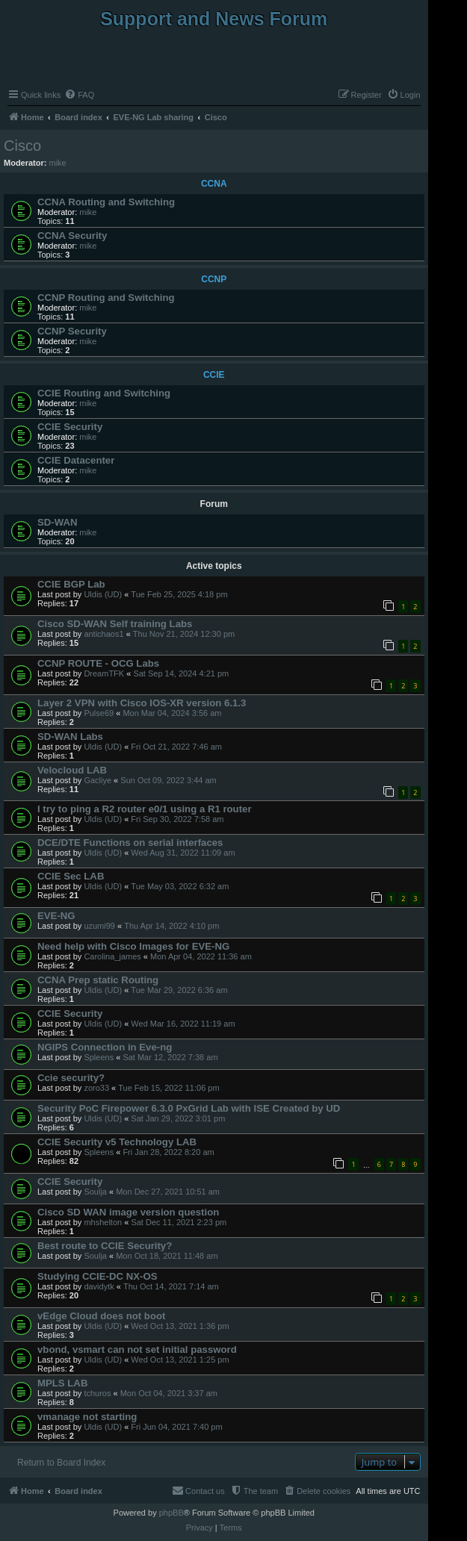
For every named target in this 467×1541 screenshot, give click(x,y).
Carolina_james (112, 956)
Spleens (99, 1057)
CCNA (214, 183)
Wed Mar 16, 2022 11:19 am (183, 1023)
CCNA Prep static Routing (97, 980)
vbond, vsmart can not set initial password (137, 1349)
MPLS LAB (62, 1383)
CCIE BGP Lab (71, 584)
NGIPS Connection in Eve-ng (104, 1047)
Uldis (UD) (103, 594)
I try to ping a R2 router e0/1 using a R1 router (144, 809)
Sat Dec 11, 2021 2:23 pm (178, 1222)
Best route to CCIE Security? (104, 1245)
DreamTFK (104, 673)
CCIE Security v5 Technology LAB (117, 1142)
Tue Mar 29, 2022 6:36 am (179, 990)
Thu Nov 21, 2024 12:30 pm (184, 633)
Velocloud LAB (72, 770)
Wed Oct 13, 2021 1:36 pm (180, 1325)
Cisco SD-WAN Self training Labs (114, 623)
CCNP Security (72, 331)
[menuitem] (79, 95)
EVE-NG (56, 915)
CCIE (214, 375)
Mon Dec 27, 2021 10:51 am (168, 1191)
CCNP (213, 279)
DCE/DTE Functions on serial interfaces (130, 842)
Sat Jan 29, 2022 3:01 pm (178, 1118)
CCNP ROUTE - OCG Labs (98, 663)
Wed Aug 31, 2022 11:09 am (183, 852)
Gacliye (97, 780)
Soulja (95, 1191)
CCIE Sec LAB (70, 876)
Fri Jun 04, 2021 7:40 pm (176, 1426)
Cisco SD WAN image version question (128, 1212)
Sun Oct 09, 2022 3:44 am (168, 780)
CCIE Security (69, 426)
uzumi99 (99, 925)
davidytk (99, 1286)
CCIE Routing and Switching (103, 393)
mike (58, 162)
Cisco (22, 145)
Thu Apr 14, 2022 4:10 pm (171, 925)
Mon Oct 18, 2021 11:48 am (166, 1255)
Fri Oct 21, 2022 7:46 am (176, 746)
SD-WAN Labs (70, 736)
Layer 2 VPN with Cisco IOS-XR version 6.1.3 (141, 703)
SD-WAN (57, 522)
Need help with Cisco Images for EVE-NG (133, 946)
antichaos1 (103, 633)
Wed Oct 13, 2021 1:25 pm (180, 1359)
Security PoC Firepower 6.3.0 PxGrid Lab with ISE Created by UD (188, 1108)
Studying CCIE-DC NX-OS (97, 1276)
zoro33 (96, 1087)
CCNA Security (72, 235)
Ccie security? (71, 1077)
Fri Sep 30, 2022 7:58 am (177, 819)
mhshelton (103, 1222)
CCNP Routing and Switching (106, 297)
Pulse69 (99, 713)
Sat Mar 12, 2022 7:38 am (170, 1057)
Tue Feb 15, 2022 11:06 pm (168, 1087)
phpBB (171, 1512)
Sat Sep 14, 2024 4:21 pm (181, 673)
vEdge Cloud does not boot (101, 1315)
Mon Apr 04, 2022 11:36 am (201, 956)
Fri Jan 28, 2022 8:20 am (168, 1152)
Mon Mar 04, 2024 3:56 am (172, 713)
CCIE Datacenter (75, 460)
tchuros (97, 1393)
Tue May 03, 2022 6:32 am (180, 886)
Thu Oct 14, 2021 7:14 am (171, 1286)
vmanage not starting (87, 1416)
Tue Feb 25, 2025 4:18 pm (179, 594)
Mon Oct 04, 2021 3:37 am (168, 1393)
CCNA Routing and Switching (106, 202)
